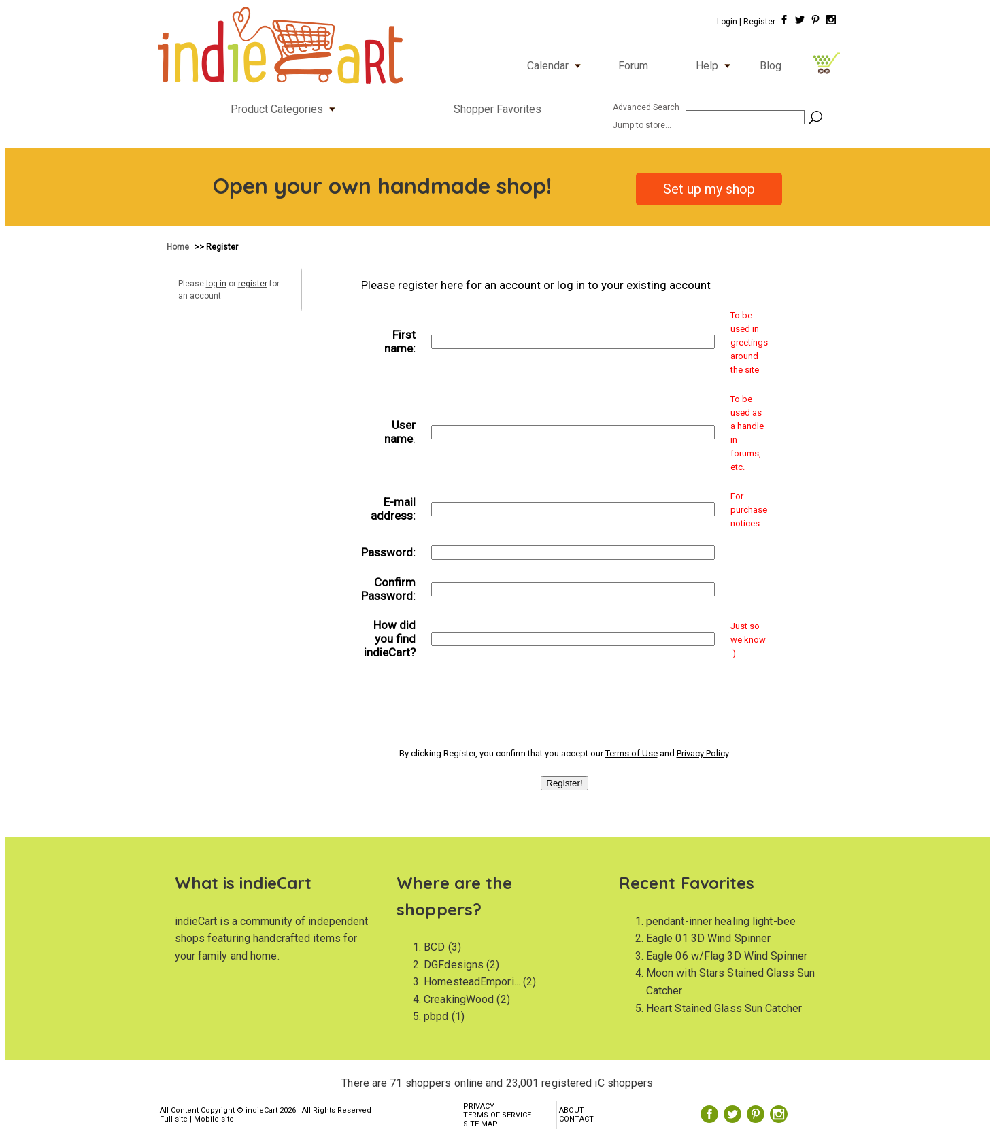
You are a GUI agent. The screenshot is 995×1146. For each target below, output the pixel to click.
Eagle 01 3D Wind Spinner (708, 938)
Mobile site (214, 1119)
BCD (434, 947)
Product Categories (286, 109)
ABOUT (571, 1110)
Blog (770, 65)
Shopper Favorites (497, 109)
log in (216, 283)
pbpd (436, 1016)
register (252, 283)
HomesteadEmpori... (472, 981)
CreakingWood (459, 999)
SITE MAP (480, 1123)
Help (716, 65)
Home (179, 247)
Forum (633, 65)
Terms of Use (631, 753)
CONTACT (576, 1119)
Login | (729, 22)
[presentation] (564, 701)
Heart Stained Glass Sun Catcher (724, 1008)
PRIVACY (478, 1106)
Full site (174, 1119)
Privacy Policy (702, 753)
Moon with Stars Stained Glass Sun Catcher (730, 981)
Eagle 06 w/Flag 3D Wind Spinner (726, 955)
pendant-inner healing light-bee (721, 921)
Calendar (557, 65)
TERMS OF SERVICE (497, 1115)
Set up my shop (709, 189)
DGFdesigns (454, 964)
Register (759, 22)
